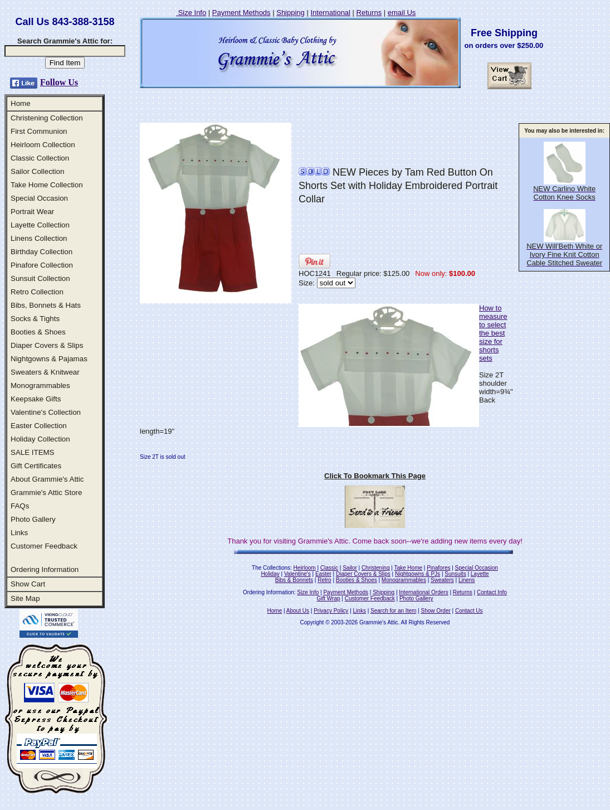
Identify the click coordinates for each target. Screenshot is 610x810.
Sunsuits (455, 574)
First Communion (39, 131)
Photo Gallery (33, 519)
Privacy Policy (331, 611)
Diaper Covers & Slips (47, 345)
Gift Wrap (328, 598)
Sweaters (442, 580)
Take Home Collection (47, 185)
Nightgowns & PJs (417, 574)
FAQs (20, 506)
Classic (329, 568)
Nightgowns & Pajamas (49, 359)
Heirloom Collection (43, 144)
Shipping (290, 12)
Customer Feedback (44, 546)
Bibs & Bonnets (294, 580)
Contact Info (492, 592)
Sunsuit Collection (40, 278)
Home (21, 103)
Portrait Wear (32, 211)
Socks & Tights (35, 318)
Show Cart (28, 584)
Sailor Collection (37, 171)
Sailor (350, 568)
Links (19, 532)
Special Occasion (39, 198)
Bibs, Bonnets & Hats (46, 305)
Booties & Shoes (38, 332)
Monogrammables (40, 385)
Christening (376, 568)
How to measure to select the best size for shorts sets (493, 333)
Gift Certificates (36, 466)
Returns (369, 12)
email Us (402, 12)
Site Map (25, 598)
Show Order (435, 611)
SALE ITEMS (33, 452)
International (330, 12)
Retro (324, 580)
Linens (466, 580)
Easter (323, 574)
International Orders (423, 592)
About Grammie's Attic (47, 479)
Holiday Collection (40, 439)
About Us (297, 611)
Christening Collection (47, 118)
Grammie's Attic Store (46, 492)
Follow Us (59, 82)
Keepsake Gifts (36, 399)
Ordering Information (45, 569)
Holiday (270, 574)
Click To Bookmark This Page (375, 476)
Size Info (191, 12)
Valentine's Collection (46, 412)
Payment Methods (241, 12)
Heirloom (305, 568)
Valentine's (297, 574)
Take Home (408, 568)
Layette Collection (40, 225)
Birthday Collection (41, 252)
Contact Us (468, 611)
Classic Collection (40, 158)
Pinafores (438, 568)
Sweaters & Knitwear (45, 372)
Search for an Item (393, 611)
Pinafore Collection (42, 265)
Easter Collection (39, 425)
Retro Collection (37, 292)
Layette (480, 574)
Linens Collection (39, 238)
